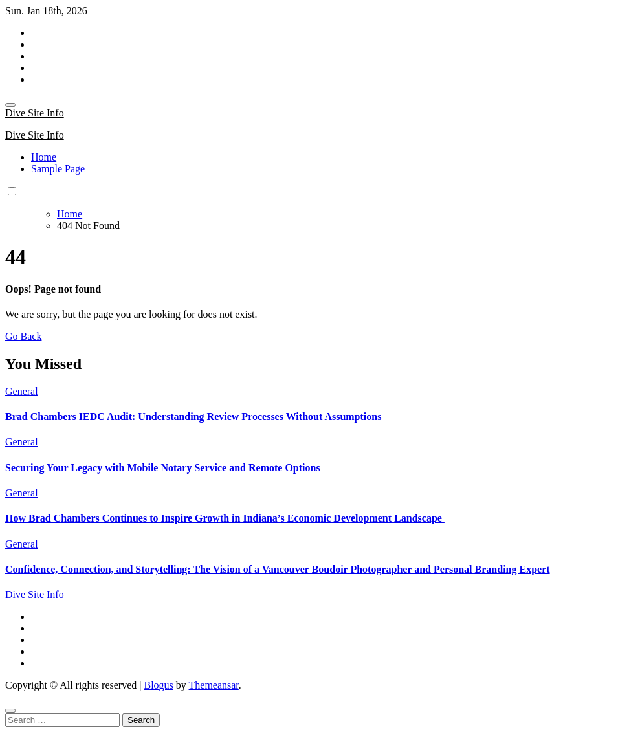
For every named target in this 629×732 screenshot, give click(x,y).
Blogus (158, 685)
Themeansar (214, 685)
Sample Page (58, 168)
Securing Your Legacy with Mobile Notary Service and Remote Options (162, 467)
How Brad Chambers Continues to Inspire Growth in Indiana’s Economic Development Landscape (225, 518)
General (21, 391)
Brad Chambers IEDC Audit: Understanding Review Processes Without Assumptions (193, 416)
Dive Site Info (34, 112)
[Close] (10, 711)
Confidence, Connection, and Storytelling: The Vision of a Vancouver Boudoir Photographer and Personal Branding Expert (277, 569)
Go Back (23, 336)
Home (43, 156)
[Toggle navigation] (10, 105)
